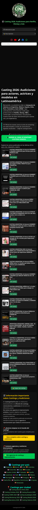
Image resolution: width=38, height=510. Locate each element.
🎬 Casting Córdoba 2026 (11, 492)
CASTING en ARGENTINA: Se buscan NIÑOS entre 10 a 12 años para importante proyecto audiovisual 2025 (22, 339)
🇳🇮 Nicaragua (7, 477)
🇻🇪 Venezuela (19, 483)
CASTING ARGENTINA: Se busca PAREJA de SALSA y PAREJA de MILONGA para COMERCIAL (22, 312)
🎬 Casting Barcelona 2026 (10, 500)
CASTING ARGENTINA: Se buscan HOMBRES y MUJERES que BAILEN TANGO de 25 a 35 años (22, 275)
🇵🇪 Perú (32, 477)
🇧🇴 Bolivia (16, 467)
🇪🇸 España (30, 472)
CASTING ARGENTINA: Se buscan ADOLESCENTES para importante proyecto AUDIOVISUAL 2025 (22, 376)
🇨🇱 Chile (22, 467)
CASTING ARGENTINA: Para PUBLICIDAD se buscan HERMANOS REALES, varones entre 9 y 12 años (22, 364)
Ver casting (13, 157)
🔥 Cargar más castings (19, 388)
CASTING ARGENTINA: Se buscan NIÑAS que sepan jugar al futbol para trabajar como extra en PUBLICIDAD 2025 (21, 201)
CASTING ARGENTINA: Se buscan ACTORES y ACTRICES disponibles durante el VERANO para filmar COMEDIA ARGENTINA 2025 (23, 351)
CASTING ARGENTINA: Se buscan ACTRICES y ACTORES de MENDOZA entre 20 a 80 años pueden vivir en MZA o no (22, 213)
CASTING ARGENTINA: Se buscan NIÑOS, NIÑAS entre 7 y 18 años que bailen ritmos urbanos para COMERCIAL (22, 263)
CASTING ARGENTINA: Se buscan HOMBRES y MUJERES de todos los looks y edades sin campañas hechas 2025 (22, 225)
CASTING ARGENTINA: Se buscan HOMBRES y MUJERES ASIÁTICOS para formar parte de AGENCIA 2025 (22, 151)
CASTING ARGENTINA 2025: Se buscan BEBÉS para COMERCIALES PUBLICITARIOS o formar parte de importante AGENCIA (23, 250)
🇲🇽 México (31, 475)
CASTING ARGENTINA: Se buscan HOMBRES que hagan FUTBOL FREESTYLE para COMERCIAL (22, 163)
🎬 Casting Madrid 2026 (28, 497)
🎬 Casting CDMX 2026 (9, 495)
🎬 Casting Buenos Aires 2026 (19, 490)
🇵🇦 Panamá (16, 477)
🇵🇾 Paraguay (25, 477)
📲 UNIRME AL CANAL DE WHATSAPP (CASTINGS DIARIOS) (19, 138)
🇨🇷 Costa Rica (12, 470)
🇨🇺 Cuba (19, 470)
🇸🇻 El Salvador (21, 472)
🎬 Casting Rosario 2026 (27, 492)
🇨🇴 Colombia (30, 467)
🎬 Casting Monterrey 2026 (11, 497)
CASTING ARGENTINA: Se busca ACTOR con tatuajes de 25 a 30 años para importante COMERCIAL (22, 238)
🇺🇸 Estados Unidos (10, 472)
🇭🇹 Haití (15, 475)
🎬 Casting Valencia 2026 (28, 500)
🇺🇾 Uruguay (33, 480)
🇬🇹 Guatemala (7, 475)
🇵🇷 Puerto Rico (6, 480)
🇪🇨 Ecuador (26, 470)
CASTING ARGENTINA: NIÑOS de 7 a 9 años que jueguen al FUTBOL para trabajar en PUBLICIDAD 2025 (22, 288)
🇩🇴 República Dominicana (20, 480)
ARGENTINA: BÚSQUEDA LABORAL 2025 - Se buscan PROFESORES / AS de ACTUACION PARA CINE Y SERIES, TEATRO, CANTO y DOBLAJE (22, 326)
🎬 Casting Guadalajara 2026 (26, 495)
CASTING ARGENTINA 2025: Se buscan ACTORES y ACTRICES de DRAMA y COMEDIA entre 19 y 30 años (23, 300)
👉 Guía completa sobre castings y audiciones (16, 438)
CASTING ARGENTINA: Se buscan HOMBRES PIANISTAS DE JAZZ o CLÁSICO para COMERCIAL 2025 (22, 188)
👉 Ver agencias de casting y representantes (14, 456)
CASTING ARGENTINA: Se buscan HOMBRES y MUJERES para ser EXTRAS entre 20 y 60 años (22, 176)
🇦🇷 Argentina (8, 467)
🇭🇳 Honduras (23, 475)
